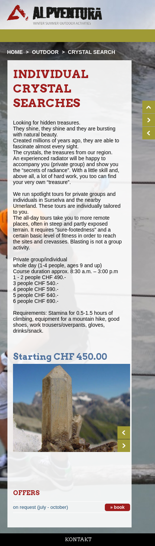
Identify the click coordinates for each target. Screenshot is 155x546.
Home (15, 52)
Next (123, 445)
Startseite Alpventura (54, 15)
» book (117, 507)
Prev (123, 432)
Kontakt (78, 539)
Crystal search (91, 52)
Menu (139, 35)
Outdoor (45, 52)
